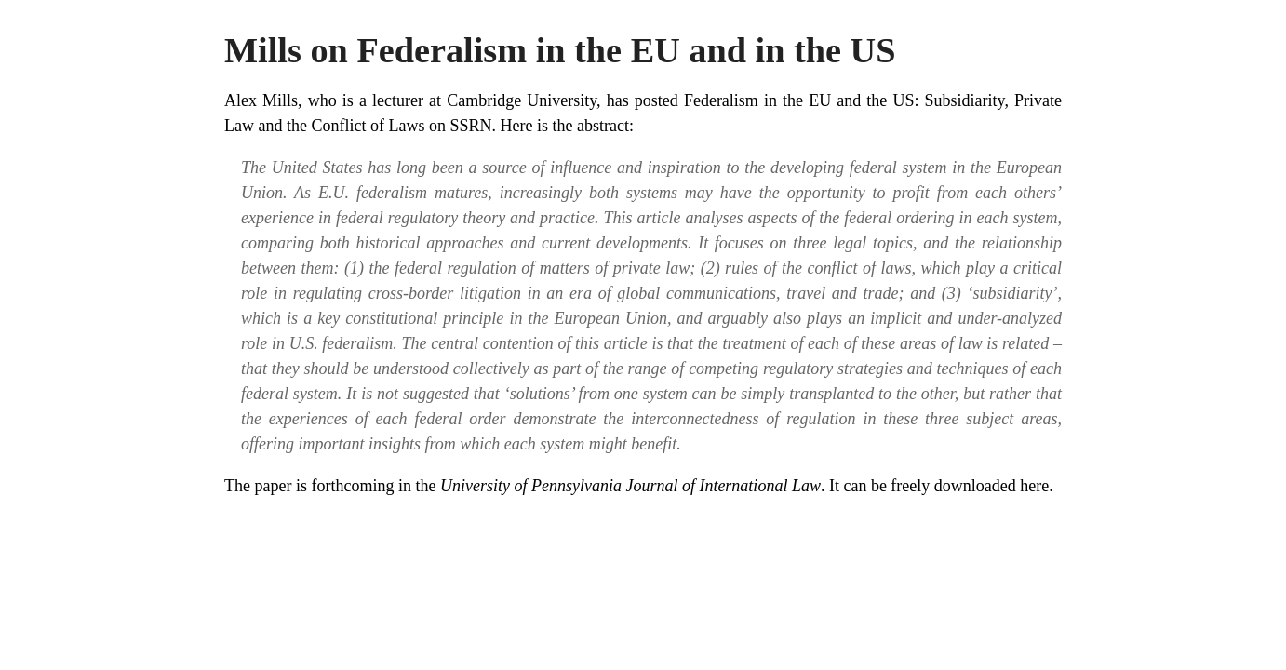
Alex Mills (261, 100)
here (1034, 485)
